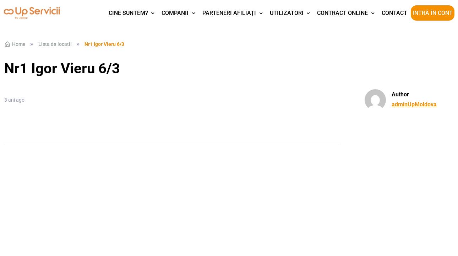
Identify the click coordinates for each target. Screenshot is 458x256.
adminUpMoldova (414, 104)
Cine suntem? (128, 13)
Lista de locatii (55, 44)
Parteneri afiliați (229, 13)
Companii (175, 13)
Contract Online (342, 13)
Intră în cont (433, 13)
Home (15, 44)
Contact (394, 13)
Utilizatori (287, 13)
